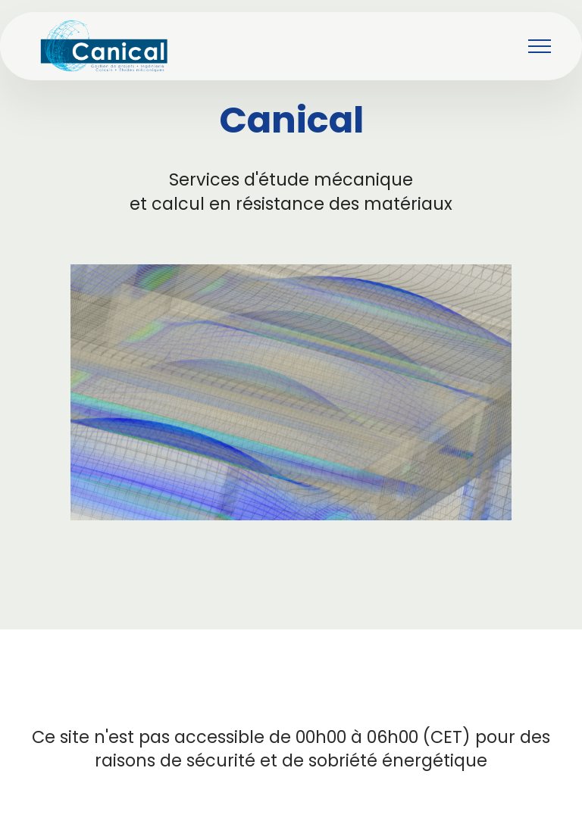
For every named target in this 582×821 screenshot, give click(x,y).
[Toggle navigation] (540, 46)
